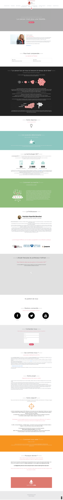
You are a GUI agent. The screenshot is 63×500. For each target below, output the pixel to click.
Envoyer (31, 344)
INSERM (31, 361)
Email (25, 336)
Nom (25, 334)
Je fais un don (31, 22)
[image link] (17, 316)
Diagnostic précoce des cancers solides (17, 366)
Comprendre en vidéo (31, 184)
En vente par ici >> (28, 45)
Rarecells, (40, 170)
